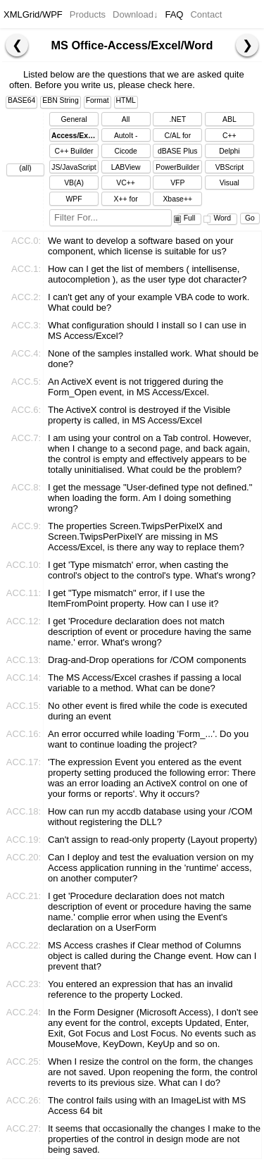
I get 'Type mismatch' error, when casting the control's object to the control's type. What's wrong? (152, 570)
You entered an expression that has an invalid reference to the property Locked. (140, 989)
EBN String (60, 100)
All (126, 119)
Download (135, 14)
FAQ (174, 14)
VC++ (125, 183)
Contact (206, 14)
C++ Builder (74, 151)
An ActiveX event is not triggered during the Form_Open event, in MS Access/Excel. (135, 386)
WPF (73, 199)
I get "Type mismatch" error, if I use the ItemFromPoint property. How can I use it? (133, 598)
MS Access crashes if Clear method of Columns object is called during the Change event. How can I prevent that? (152, 956)
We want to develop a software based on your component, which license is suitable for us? (141, 245)
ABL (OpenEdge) (230, 121)
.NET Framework (177, 121)
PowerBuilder (177, 167)
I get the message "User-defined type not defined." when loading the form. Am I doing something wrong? (150, 498)
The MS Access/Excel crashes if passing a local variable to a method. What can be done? (144, 682)
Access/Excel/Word (75, 136)
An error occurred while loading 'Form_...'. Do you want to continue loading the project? (148, 739)
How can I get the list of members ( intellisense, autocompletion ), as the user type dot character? (147, 274)
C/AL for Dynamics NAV (177, 137)
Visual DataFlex (229, 184)
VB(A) (74, 183)
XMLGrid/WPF (33, 14)
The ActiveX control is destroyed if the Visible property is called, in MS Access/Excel (139, 415)
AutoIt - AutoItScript (126, 137)
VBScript (229, 167)
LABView (126, 167)
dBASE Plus (178, 151)
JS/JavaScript (73, 167)
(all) (25, 168)
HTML (126, 100)
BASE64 (21, 100)
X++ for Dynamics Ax (126, 200)
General (74, 119)
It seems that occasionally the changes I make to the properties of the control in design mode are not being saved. (154, 1139)
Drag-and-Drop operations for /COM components (147, 660)
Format (97, 100)
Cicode (125, 151)
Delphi (229, 151)
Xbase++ (177, 199)
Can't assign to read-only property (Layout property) (152, 839)
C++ (229, 136)
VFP (177, 183)
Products (88, 14)
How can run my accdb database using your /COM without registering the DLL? (150, 816)
